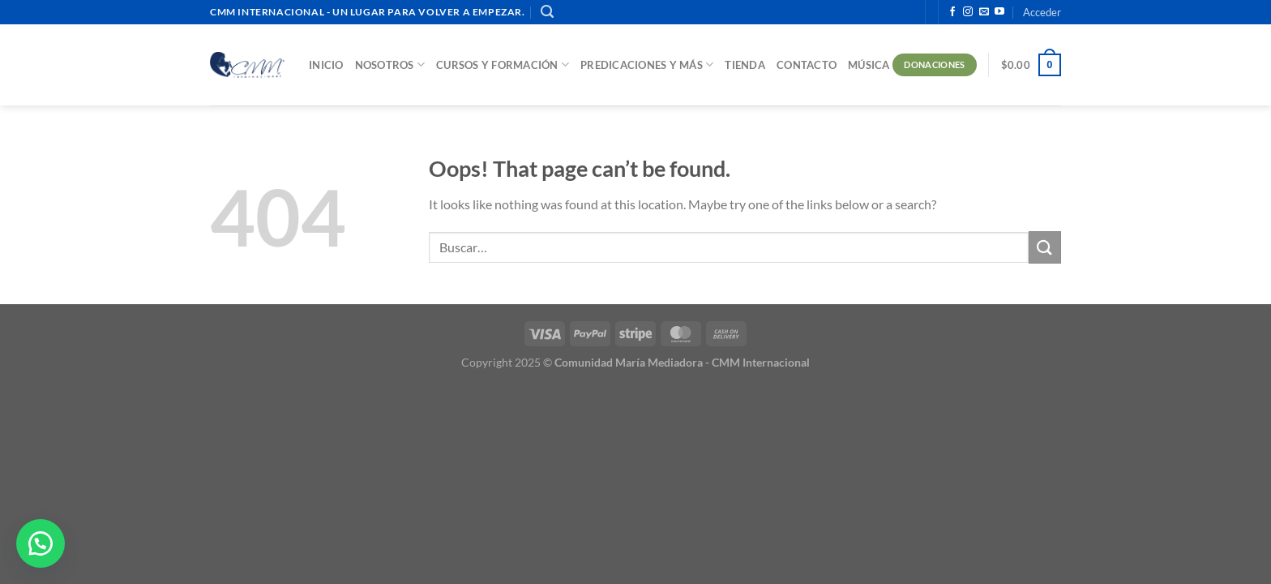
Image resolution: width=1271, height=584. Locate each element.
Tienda (745, 64)
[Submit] (1045, 247)
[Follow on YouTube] (999, 12)
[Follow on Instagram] (968, 12)
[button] (40, 543)
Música (869, 64)
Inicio (326, 64)
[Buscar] (547, 12)
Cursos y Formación (502, 64)
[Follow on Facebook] (952, 12)
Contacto (807, 64)
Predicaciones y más (646, 64)
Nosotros (390, 64)
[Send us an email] (984, 12)
